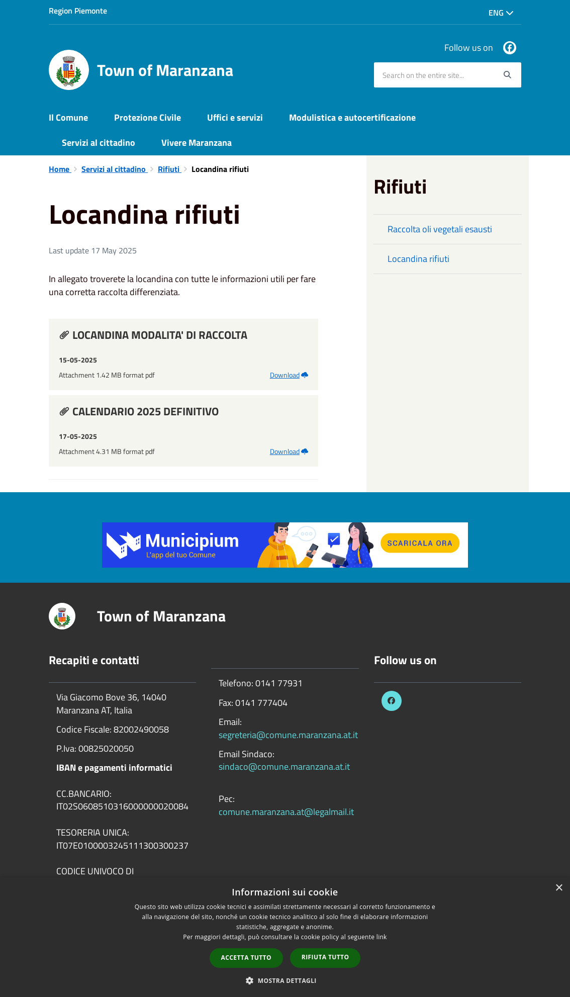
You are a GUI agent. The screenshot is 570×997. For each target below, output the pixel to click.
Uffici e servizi (235, 117)
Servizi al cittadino (98, 142)
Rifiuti (169, 169)
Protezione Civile (147, 117)
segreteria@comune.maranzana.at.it (288, 735)
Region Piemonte (78, 11)
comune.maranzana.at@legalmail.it (286, 812)
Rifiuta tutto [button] (325, 957)
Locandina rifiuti (418, 258)
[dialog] (285, 937)
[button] (285, 980)
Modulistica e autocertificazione (352, 117)
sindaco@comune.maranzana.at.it (284, 766)
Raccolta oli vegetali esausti (440, 229)
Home (60, 169)
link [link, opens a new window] (381, 937)
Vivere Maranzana (196, 142)
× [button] (558, 888)
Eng (501, 13)
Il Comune (68, 117)
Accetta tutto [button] (246, 957)
